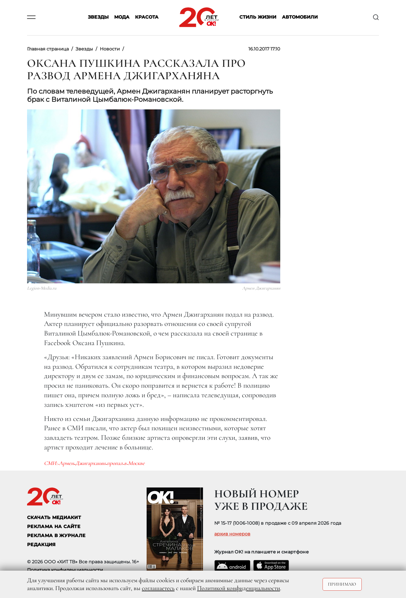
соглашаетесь (158, 588)
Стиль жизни (257, 17)
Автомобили (300, 17)
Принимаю (342, 584)
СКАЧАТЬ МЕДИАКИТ (54, 517)
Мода (121, 17)
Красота (146, 17)
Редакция (41, 544)
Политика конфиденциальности (65, 570)
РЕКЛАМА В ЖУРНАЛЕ (56, 535)
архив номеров (232, 534)
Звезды (98, 17)
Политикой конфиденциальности (238, 588)
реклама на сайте (53, 526)
